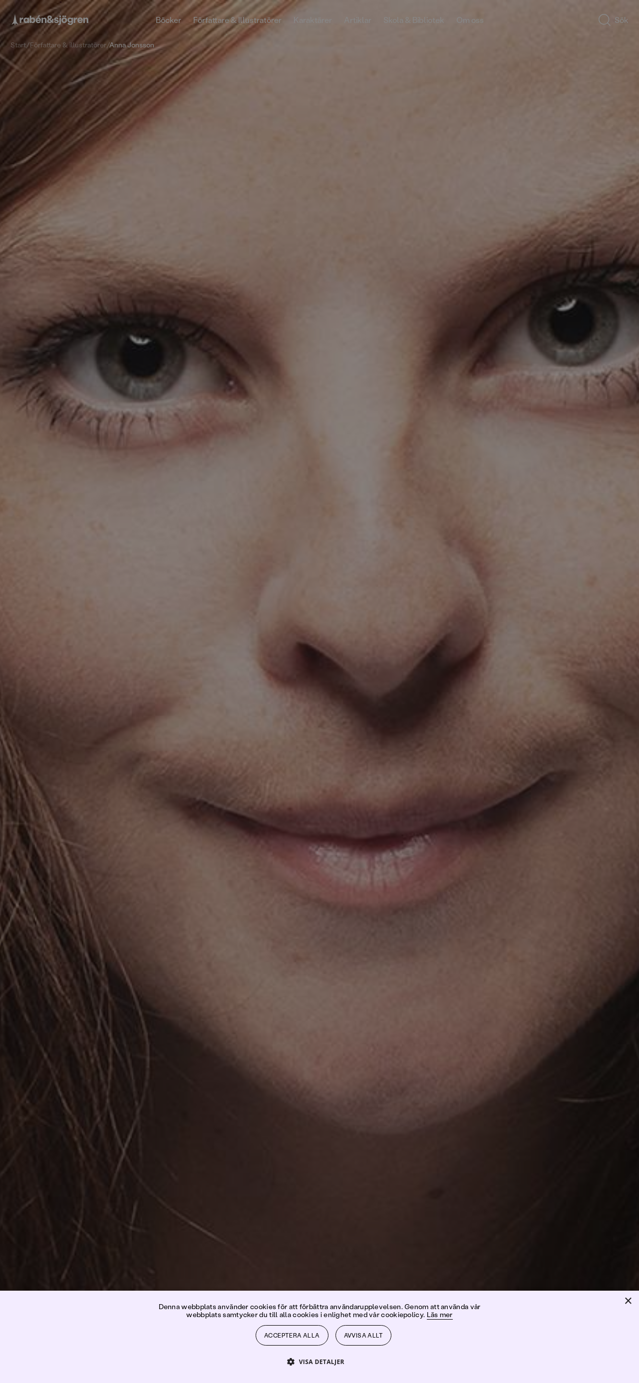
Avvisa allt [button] (363, 1335)
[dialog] (319, 691)
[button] (319, 1361)
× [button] (628, 1301)
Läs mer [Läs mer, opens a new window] (440, 1314)
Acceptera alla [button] (292, 1335)
